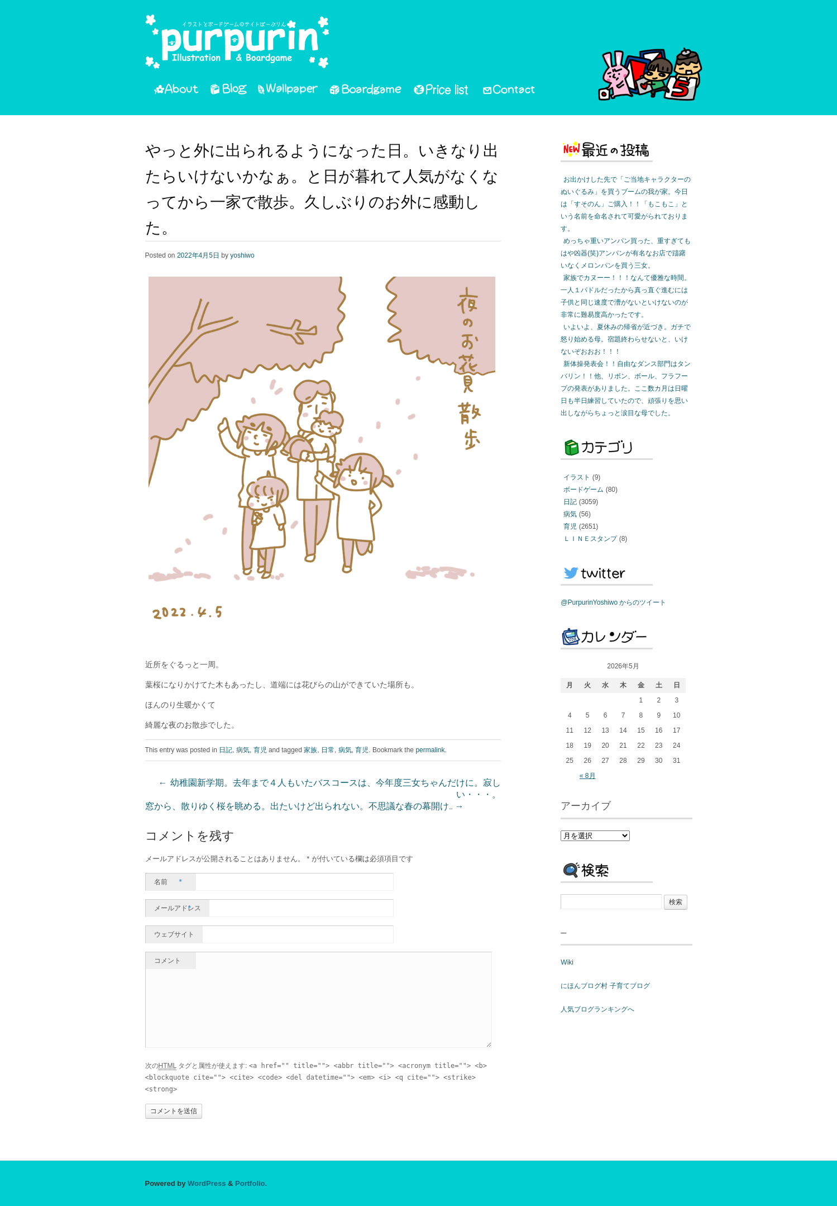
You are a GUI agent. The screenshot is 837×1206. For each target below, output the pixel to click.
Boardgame (365, 91)
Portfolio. (251, 1183)
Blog (228, 91)
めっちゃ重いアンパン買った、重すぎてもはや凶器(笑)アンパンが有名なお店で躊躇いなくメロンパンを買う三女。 (626, 253)
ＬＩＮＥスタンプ (590, 539)
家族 (310, 750)
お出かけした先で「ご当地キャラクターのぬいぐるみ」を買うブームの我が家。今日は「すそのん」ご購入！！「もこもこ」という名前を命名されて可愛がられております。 (626, 203)
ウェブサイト (174, 934)
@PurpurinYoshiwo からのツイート (613, 602)
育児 (260, 750)
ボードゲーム (583, 489)
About (176, 91)
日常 (327, 750)
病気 (243, 750)
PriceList (442, 91)
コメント (167, 961)
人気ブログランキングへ (597, 1009)
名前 (168, 881)
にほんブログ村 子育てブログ (605, 986)
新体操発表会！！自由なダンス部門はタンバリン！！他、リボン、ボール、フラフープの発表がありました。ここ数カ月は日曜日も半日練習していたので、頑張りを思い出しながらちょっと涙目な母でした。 (626, 388)
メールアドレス (177, 908)
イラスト (576, 477)
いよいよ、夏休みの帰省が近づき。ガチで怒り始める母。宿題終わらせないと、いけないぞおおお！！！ (626, 339)
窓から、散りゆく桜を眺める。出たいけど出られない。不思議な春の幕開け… (304, 807)
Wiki (567, 962)
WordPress (207, 1183)
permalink (429, 750)
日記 (225, 750)
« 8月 (588, 776)
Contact (509, 91)
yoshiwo (242, 255)
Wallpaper (288, 91)
